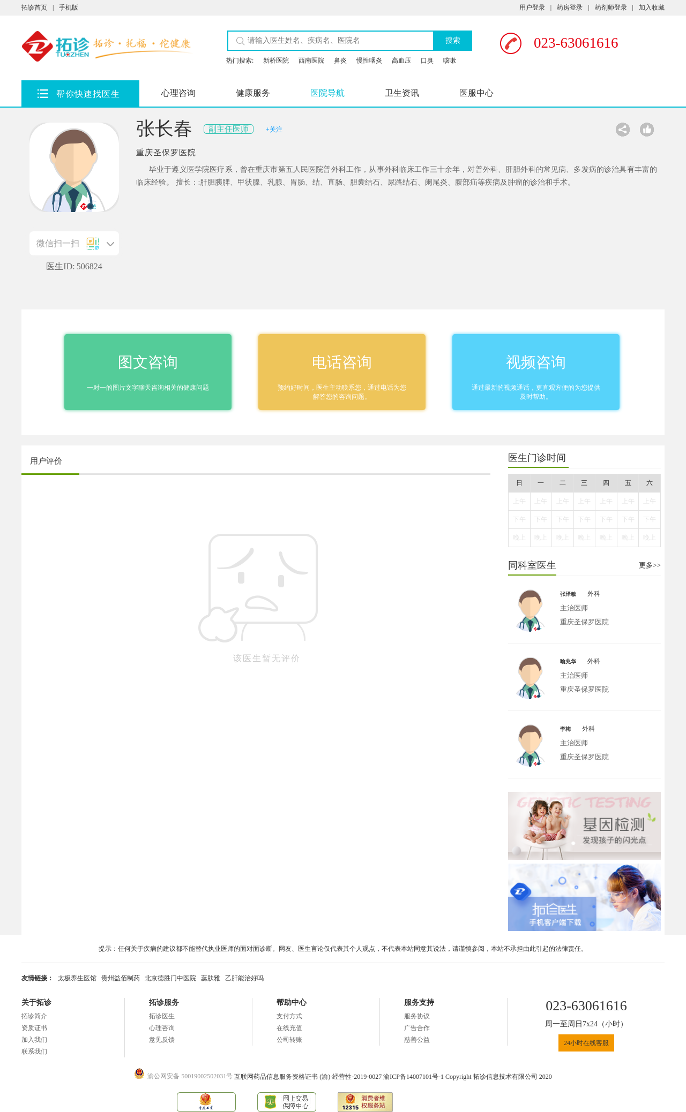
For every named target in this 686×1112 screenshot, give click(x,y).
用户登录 (532, 7)
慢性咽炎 (369, 60)
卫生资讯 (402, 92)
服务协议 (417, 1016)
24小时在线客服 (586, 1043)
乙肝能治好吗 (244, 978)
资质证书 (34, 1028)
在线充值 (289, 1028)
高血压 (401, 60)
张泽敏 (568, 594)
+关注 (274, 129)
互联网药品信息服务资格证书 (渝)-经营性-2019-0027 (308, 1076)
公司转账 (289, 1039)
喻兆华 (568, 661)
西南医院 (311, 60)
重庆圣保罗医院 (166, 152)
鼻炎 (340, 60)
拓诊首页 (34, 7)
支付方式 (289, 1016)
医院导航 (327, 92)
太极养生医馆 (77, 978)
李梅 (565, 729)
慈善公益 (417, 1039)
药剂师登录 (611, 7)
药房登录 (570, 7)
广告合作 (417, 1028)
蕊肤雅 (210, 978)
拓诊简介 (34, 1016)
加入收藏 (652, 7)
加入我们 (34, 1039)
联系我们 (34, 1051)
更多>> (650, 565)
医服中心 (476, 92)
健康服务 (253, 92)
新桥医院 (276, 60)
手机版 (68, 7)
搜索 (452, 40)
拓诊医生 (162, 1016)
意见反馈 (162, 1039)
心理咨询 (178, 92)
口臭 (427, 60)
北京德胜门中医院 (170, 978)
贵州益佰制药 (120, 978)
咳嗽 (449, 60)
